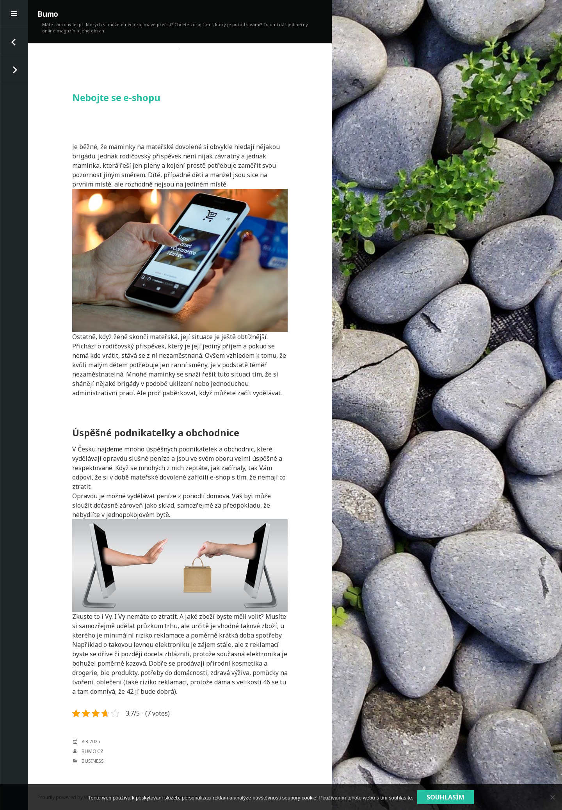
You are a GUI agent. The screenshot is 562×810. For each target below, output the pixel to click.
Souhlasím (445, 797)
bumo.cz (92, 751)
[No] (552, 797)
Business (93, 761)
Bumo (47, 14)
